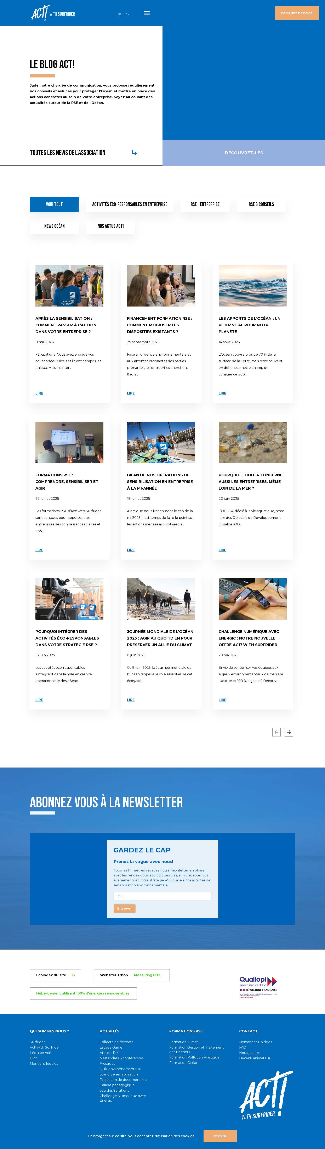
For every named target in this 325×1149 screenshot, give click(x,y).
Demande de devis (297, 13)
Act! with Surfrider (45, 1047)
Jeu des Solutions (114, 1090)
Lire (39, 393)
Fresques (107, 1064)
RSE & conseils (261, 205)
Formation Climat (183, 1042)
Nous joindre (249, 1053)
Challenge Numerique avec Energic (123, 1098)
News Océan (54, 226)
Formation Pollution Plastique (194, 1057)
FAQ (242, 1047)
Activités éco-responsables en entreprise (129, 205)
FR (120, 14)
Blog (34, 1058)
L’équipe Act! (40, 1053)
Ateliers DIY (109, 1053)
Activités (109, 1031)
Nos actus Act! (111, 226)
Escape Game (111, 1047)
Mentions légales (44, 1064)
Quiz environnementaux (120, 1069)
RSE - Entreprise (205, 205)
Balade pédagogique (117, 1085)
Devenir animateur (254, 1058)
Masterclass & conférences (121, 1058)
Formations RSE (186, 1031)
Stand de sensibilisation (119, 1074)
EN (127, 14)
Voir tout (54, 205)
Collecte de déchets (116, 1042)
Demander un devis (255, 1042)
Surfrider (37, 1042)
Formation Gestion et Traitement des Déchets (196, 1049)
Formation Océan (183, 1063)
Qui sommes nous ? (49, 1031)
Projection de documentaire (123, 1080)
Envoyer (124, 908)
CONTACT (248, 1031)
